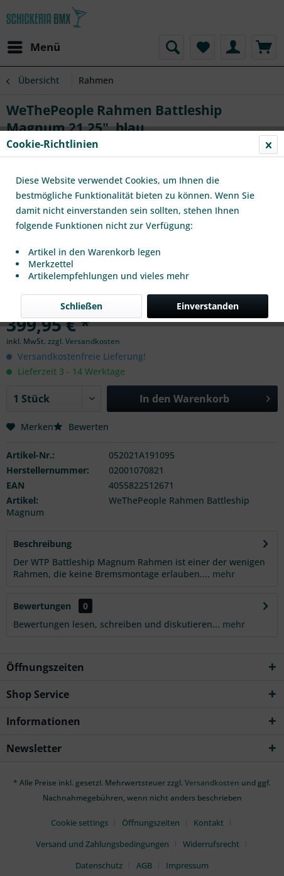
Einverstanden (208, 306)
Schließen (81, 306)
